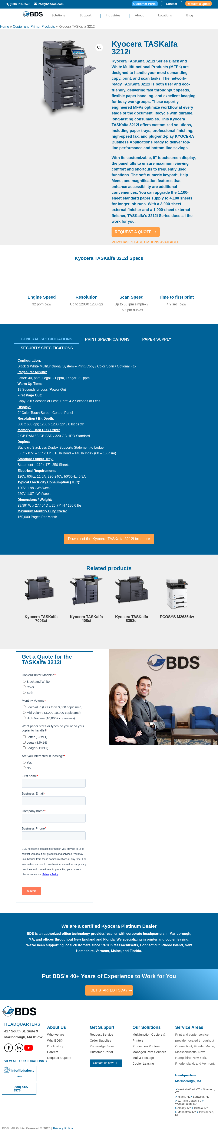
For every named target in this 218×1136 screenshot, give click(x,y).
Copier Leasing (143, 1064)
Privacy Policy (63, 1129)
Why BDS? (55, 1041)
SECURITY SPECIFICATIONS (47, 348)
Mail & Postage (143, 1058)
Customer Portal (144, 4)
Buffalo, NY (201, 1108)
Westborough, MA (186, 1104)
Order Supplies (100, 1041)
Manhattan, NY (187, 1112)
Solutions (58, 16)
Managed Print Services (149, 1052)
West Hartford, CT (189, 1090)
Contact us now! (103, 1063)
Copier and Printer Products (34, 26)
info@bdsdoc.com (22, 1073)
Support (85, 16)
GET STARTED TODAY (109, 991)
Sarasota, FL (201, 1097)
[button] (99, 47)
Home (4, 26)
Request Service (101, 1035)
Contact (171, 4)
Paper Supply (156, 339)
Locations (165, 16)
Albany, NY (185, 1108)
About (139, 16)
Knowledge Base (102, 1046)
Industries (113, 16)
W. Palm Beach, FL (189, 1101)
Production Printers (146, 1046)
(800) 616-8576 (20, 4)
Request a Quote (198, 4)
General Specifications (46, 339)
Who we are (55, 1035)
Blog (189, 16)
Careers (52, 1052)
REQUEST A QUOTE (133, 232)
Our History (55, 1046)
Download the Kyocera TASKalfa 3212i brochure (109, 539)
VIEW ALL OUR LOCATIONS (24, 1061)
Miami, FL (184, 1097)
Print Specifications (107, 339)
